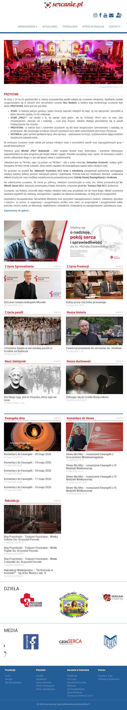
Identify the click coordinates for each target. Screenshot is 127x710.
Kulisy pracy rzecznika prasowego (86, 302)
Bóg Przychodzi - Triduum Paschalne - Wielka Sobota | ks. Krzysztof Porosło (31, 538)
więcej (57, 266)
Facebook (72, 675)
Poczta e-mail (105, 675)
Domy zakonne (43, 682)
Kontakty (115, 26)
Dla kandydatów (13, 682)
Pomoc (101, 670)
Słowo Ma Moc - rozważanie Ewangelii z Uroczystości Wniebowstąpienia (89, 456)
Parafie (39, 675)
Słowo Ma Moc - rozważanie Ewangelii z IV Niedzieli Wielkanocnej (91, 478)
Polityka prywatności (109, 679)
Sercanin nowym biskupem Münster (25, 302)
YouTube (71, 679)
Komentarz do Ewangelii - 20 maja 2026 (27, 454)
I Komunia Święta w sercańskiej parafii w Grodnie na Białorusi (28, 350)
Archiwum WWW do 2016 (80, 695)
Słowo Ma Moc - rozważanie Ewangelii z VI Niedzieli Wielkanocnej (91, 467)
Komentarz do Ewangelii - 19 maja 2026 (27, 462)
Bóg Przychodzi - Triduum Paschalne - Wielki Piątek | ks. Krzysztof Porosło (30, 549)
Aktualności (50, 26)
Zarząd (8, 679)
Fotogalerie (70, 26)
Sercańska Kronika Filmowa (76, 684)
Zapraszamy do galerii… (17, 210)
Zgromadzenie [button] (27, 26)
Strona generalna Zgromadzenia (76, 690)
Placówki (41, 670)
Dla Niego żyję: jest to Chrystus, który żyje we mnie (30, 399)
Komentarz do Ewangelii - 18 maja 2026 (27, 470)
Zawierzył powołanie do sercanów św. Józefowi (94, 348)
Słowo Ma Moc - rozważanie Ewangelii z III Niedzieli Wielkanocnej (91, 489)
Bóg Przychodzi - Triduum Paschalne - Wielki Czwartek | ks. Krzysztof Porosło (30, 560)
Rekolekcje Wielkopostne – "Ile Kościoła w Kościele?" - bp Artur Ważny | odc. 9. (28, 572)
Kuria (7, 675)
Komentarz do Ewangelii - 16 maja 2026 (27, 487)
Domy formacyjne (45, 685)
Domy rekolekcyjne (45, 689)
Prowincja (10, 670)
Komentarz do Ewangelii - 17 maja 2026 (27, 479)
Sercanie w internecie (78, 670)
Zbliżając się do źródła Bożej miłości (87, 397)
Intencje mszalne (93, 26)
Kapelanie (41, 679)
